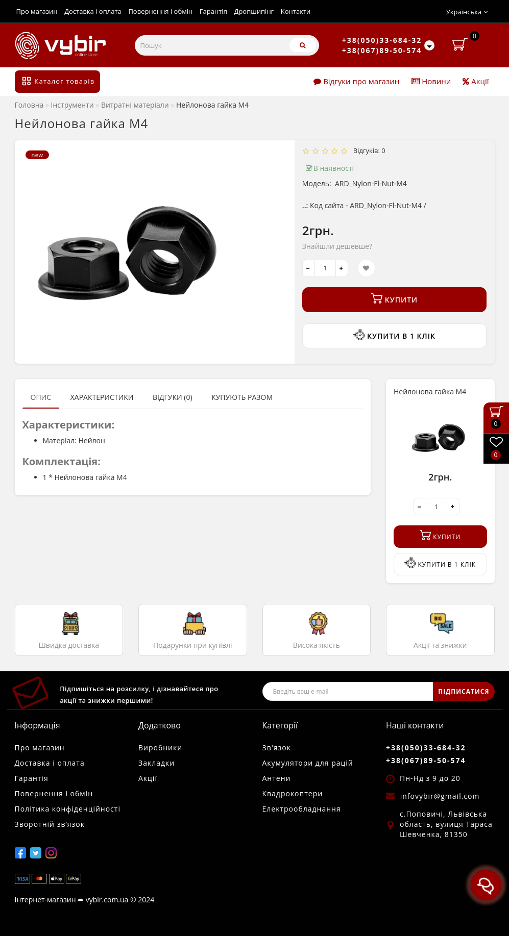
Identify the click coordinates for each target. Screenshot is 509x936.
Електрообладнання (301, 809)
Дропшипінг (254, 11)
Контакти (295, 11)
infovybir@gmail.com (440, 796)
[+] (341, 268)
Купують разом (242, 397)
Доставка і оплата (93, 11)
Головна (29, 105)
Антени (276, 778)
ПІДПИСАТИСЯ (463, 691)
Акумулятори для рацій (307, 763)
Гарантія (213, 11)
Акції (476, 81)
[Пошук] (302, 45)
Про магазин (37, 11)
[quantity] (325, 268)
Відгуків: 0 (367, 150)
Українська (467, 11)
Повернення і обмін (160, 11)
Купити (394, 299)
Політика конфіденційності (67, 809)
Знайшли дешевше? (337, 246)
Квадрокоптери (292, 793)
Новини (431, 81)
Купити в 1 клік (394, 335)
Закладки (156, 763)
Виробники (160, 747)
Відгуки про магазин (356, 81)
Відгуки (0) (172, 397)
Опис (41, 397)
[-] (308, 268)
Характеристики (102, 397)
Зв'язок (276, 747)
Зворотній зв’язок (50, 824)
